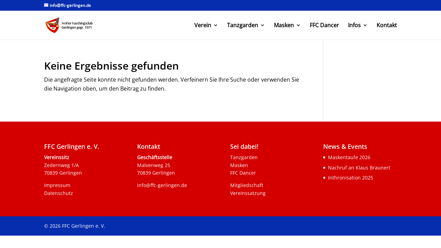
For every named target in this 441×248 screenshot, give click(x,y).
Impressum (57, 185)
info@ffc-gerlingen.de (162, 185)
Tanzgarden (242, 26)
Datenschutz (58, 193)
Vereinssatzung (248, 193)
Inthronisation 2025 (350, 177)
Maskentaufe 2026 (349, 157)
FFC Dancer (324, 26)
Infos (354, 26)
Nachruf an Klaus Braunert (359, 167)
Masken (284, 26)
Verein (202, 26)
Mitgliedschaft (246, 185)
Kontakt (387, 26)
